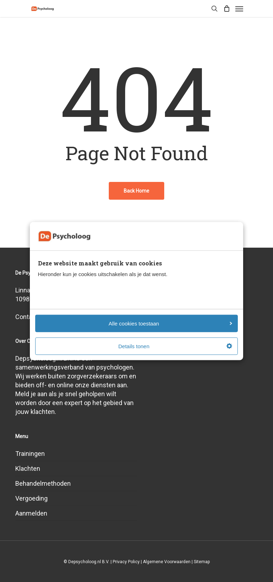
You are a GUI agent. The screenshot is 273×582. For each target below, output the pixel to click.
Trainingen (30, 453)
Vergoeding (31, 498)
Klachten (27, 468)
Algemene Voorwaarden (167, 561)
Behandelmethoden (43, 483)
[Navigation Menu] (239, 8)
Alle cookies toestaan (170, 323)
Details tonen (175, 346)
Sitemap (202, 561)
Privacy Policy (126, 561)
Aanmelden (31, 513)
